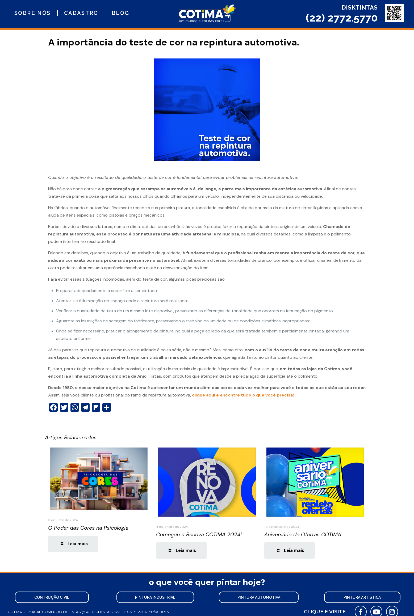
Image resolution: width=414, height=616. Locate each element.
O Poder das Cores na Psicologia (88, 527)
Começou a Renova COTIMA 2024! (199, 534)
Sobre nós (32, 13)
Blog (120, 13)
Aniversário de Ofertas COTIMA (302, 534)
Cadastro (81, 13)
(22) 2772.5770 (342, 17)
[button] (52, 597)
